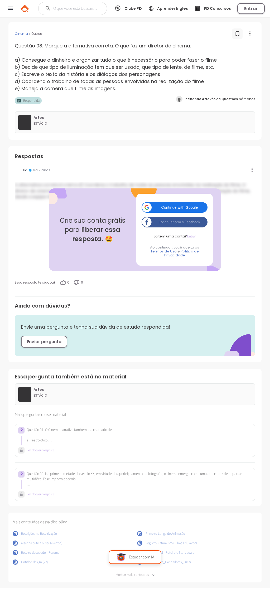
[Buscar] (75, 8)
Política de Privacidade (181, 253)
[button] (175, 207)
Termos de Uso (164, 251)
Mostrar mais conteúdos (135, 575)
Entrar (251, 9)
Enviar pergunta (44, 342)
